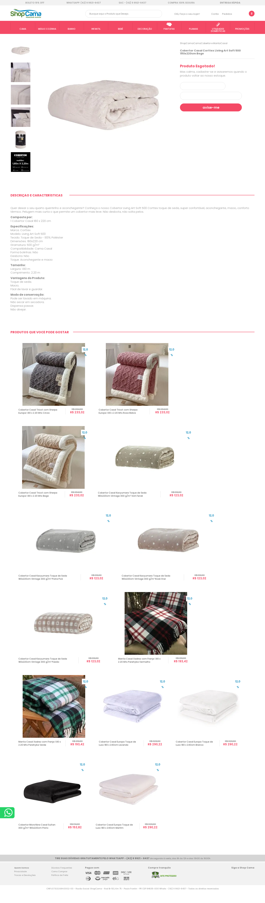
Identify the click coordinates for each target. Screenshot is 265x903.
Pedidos (227, 14)
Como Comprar (59, 882)
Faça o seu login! (190, 14)
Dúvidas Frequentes (61, 878)
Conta (215, 14)
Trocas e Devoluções (25, 886)
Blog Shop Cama (250, 885)
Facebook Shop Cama (234, 885)
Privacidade (20, 882)
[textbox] (124, 13)
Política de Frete (59, 886)
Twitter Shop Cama (242, 885)
